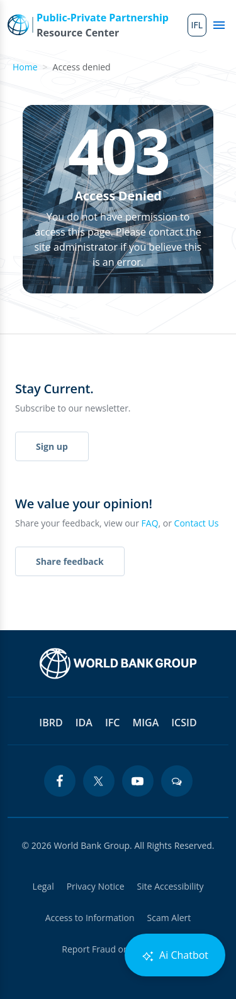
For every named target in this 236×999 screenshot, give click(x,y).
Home (25, 67)
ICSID (183, 722)
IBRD (50, 722)
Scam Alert (169, 918)
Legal (43, 886)
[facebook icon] (60, 781)
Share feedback (70, 561)
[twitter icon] (99, 781)
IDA (84, 722)
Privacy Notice (96, 886)
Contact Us (196, 523)
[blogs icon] (177, 781)
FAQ (150, 523)
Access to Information (90, 918)
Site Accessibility (170, 886)
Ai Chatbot (175, 955)
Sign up (52, 446)
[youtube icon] (138, 781)
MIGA (145, 722)
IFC (112, 722)
